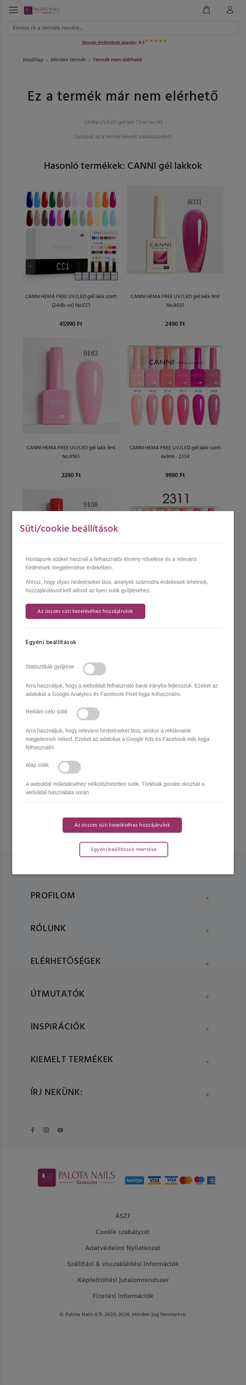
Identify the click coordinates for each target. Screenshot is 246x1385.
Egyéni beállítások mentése (124, 849)
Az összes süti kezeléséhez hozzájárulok (85, 611)
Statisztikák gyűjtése (50, 667)
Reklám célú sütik (47, 712)
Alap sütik (37, 765)
